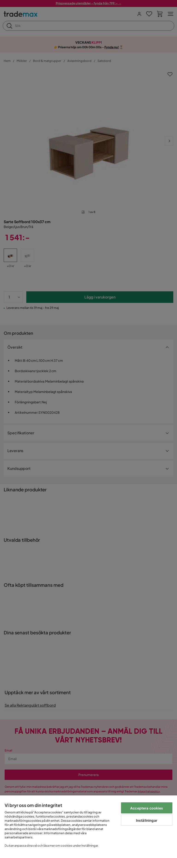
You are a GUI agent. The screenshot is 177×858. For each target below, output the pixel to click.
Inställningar (146, 820)
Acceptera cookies (146, 808)
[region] (88, 826)
